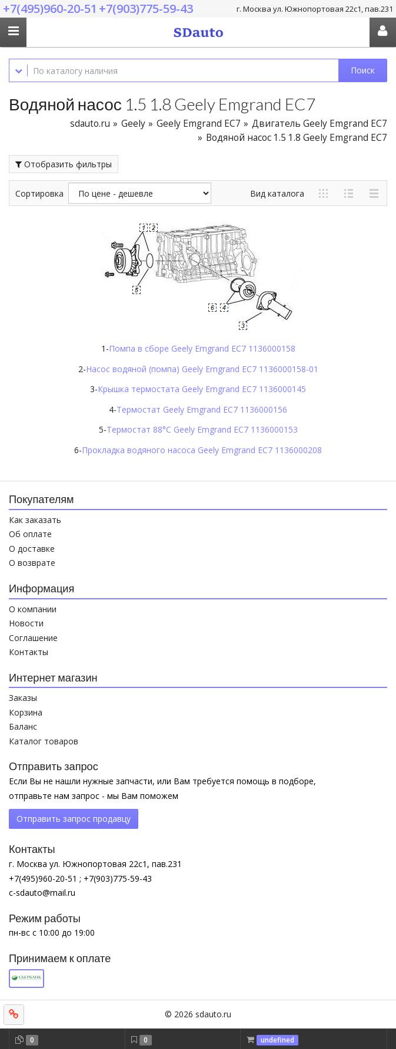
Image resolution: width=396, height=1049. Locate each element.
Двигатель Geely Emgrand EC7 (319, 123)
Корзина (25, 712)
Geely (133, 123)
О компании (32, 609)
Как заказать (35, 519)
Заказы (23, 697)
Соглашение (33, 637)
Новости (26, 623)
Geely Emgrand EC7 (199, 123)
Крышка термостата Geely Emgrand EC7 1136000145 (202, 388)
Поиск (363, 70)
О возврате (32, 562)
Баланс (23, 726)
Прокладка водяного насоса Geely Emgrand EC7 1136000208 (202, 450)
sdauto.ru (90, 123)
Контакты (28, 651)
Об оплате (30, 533)
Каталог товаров (43, 741)
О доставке (32, 548)
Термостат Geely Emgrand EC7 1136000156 (202, 409)
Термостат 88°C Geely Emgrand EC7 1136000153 (202, 429)
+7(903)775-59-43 (146, 8)
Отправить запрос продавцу (73, 818)
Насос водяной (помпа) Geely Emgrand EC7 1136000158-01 (202, 369)
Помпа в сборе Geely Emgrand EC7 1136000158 (202, 348)
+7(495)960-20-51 (50, 8)
